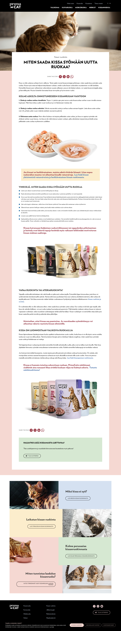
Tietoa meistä (99, 3)
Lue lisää (52, 627)
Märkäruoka (81, 7)
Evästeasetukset (108, 625)
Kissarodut (80, 3)
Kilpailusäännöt (50, 618)
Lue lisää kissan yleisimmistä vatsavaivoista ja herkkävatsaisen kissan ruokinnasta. (56, 176)
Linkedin (68, 76)
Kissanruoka (27, 606)
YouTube (101, 606)
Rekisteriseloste (50, 614)
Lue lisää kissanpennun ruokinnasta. (80, 358)
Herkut (92, 7)
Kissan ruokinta (50, 606)
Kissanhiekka (104, 7)
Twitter (64, 76)
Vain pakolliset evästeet (93, 625)
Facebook (60, 76)
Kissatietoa (89, 3)
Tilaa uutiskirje (33, 456)
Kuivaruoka (67, 7)
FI (107, 3)
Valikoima (54, 7)
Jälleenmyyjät (50, 610)
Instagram (98, 606)
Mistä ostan (70, 3)
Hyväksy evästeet (76, 625)
